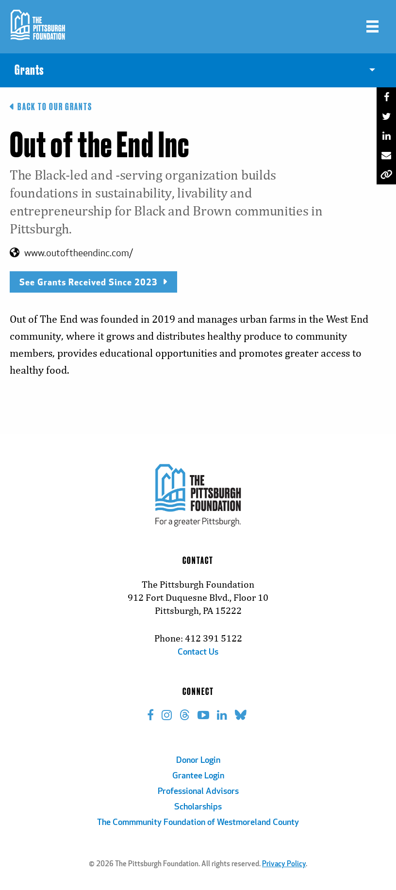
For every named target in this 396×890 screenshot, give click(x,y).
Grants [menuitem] (29, 70)
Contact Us (198, 652)
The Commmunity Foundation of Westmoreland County (198, 822)
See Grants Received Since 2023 (93, 282)
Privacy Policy (284, 864)
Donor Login (198, 760)
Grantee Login (198, 776)
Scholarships (198, 807)
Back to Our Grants (51, 107)
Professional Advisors (198, 791)
